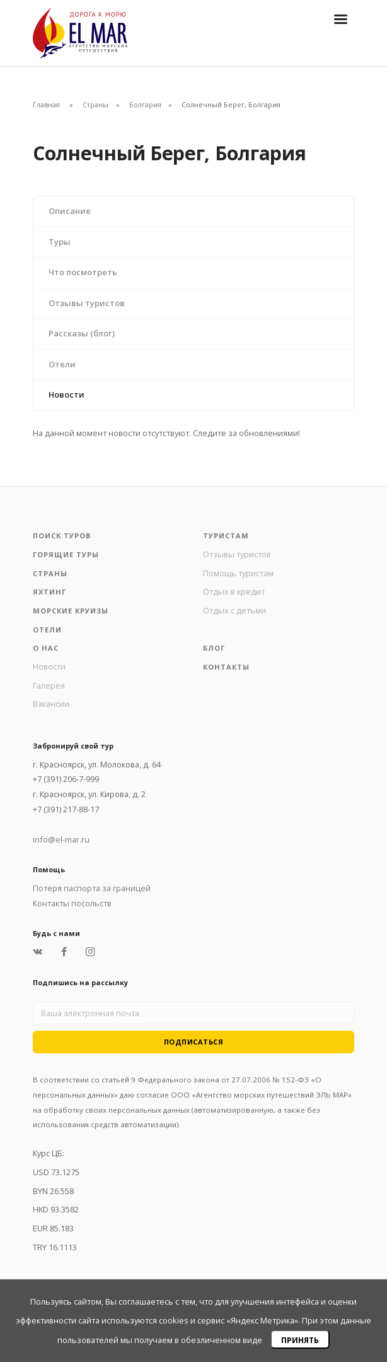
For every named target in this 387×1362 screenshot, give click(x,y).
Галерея (49, 685)
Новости (66, 394)
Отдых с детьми (234, 610)
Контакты (226, 667)
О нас (46, 648)
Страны (95, 104)
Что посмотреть (83, 272)
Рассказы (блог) (82, 333)
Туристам (226, 535)
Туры (60, 241)
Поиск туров (62, 535)
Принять (300, 1340)
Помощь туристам (238, 573)
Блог (214, 648)
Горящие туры (66, 554)
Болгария (145, 104)
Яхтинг (49, 591)
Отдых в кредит (234, 591)
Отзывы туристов (87, 303)
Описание (70, 210)
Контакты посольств (72, 903)
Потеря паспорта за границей (92, 888)
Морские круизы (70, 610)
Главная (46, 104)
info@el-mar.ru (61, 839)
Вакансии (51, 703)
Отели (62, 364)
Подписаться (194, 1041)
